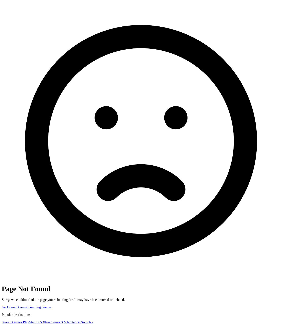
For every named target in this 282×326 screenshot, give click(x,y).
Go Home (9, 307)
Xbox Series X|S (55, 322)
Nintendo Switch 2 (80, 322)
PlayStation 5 (33, 322)
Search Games (12, 322)
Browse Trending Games (34, 307)
